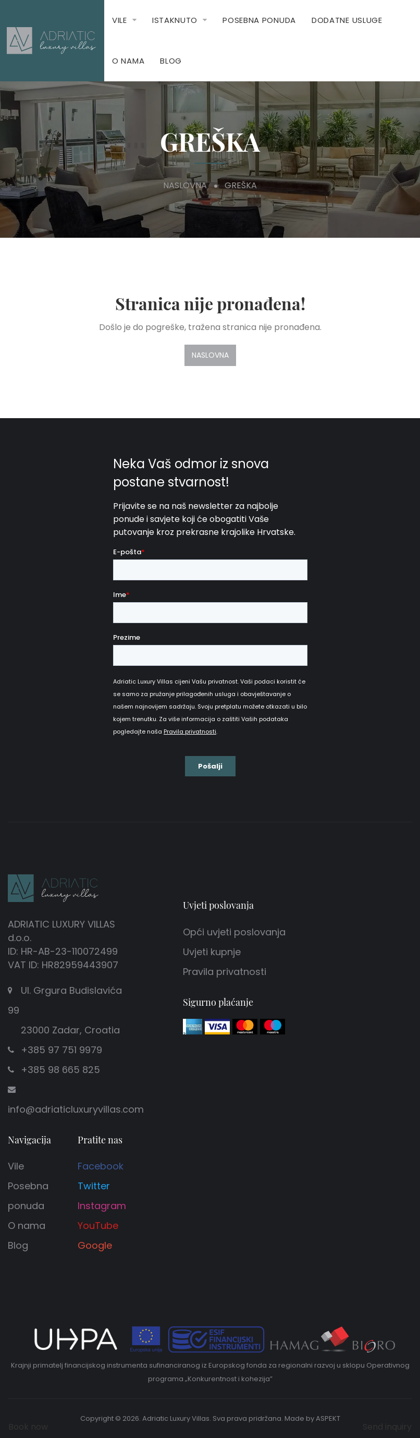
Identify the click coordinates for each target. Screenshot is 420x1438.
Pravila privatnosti (224, 971)
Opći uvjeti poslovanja (234, 932)
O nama (128, 60)
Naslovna (185, 185)
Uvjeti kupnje (212, 951)
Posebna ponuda (259, 20)
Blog (171, 60)
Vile (119, 20)
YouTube (98, 1225)
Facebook (100, 1166)
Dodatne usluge (347, 20)
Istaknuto (174, 20)
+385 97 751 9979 (61, 1049)
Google (95, 1245)
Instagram (102, 1205)
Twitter (94, 1185)
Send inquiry (387, 1427)
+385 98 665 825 (60, 1069)
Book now (28, 1427)
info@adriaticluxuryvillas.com (76, 1109)
